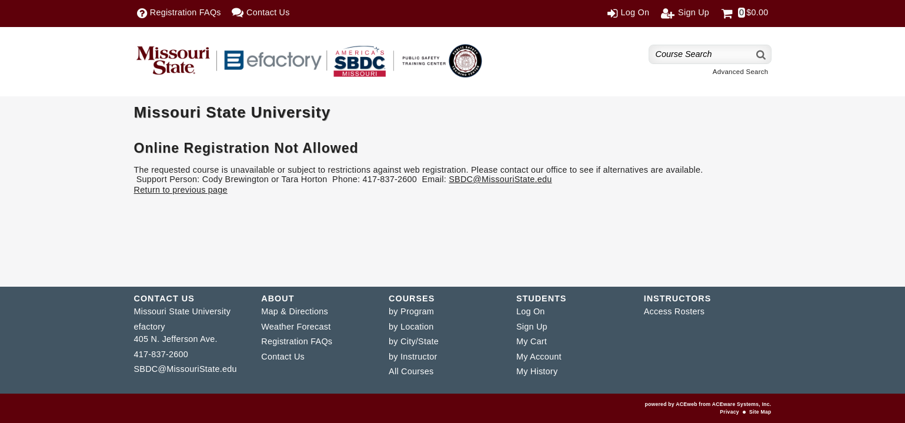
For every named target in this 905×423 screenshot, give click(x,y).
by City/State (414, 341)
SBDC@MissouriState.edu (500, 179)
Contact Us (283, 356)
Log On (530, 311)
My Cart (531, 341)
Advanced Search (741, 71)
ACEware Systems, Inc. (742, 404)
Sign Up (531, 326)
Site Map (760, 412)
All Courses (411, 371)
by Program (411, 311)
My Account (539, 356)
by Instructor (413, 356)
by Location (411, 326)
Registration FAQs (296, 341)
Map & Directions (294, 311)
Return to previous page (181, 189)
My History (536, 371)
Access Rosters (674, 311)
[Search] (761, 54)
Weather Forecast (295, 326)
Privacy (729, 412)
